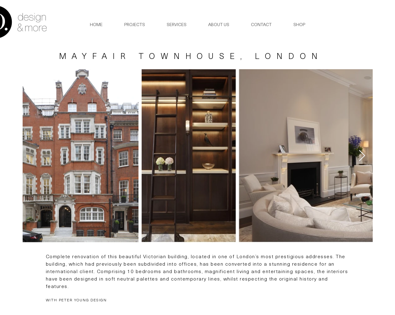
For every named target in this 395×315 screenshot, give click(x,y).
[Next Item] (362, 156)
